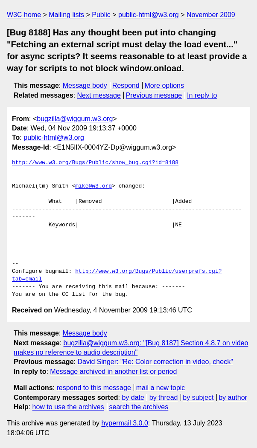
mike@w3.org (93, 186)
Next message (99, 95)
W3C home (24, 14)
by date (133, 397)
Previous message (154, 95)
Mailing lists (66, 14)
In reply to (202, 95)
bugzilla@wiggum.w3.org (75, 118)
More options (164, 85)
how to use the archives (68, 406)
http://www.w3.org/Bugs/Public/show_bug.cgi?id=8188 (95, 163)
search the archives (139, 406)
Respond (126, 85)
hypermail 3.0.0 (124, 423)
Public (101, 14)
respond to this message (93, 387)
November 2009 (211, 14)
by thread (163, 397)
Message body (85, 85)
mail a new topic (160, 387)
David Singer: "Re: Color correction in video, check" (155, 361)
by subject (198, 397)
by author (233, 397)
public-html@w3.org (148, 14)
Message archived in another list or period (113, 371)
